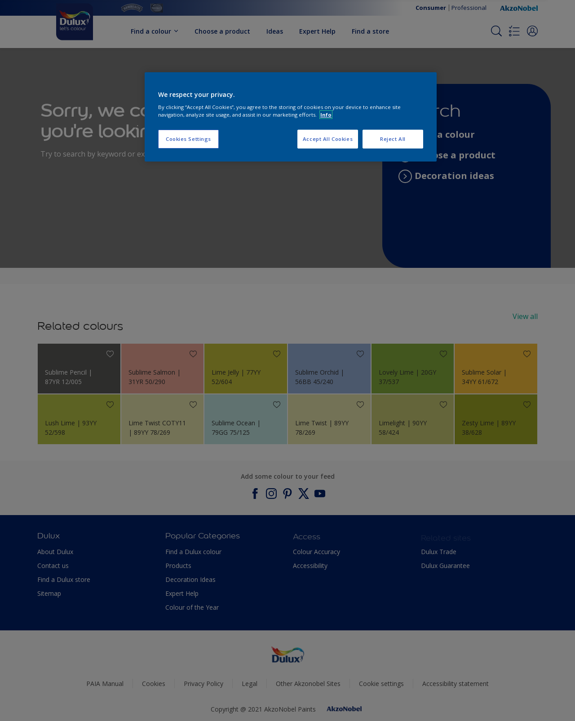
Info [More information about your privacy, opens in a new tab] (326, 114)
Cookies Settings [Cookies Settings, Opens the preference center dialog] (188, 138)
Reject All (393, 138)
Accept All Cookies (328, 138)
